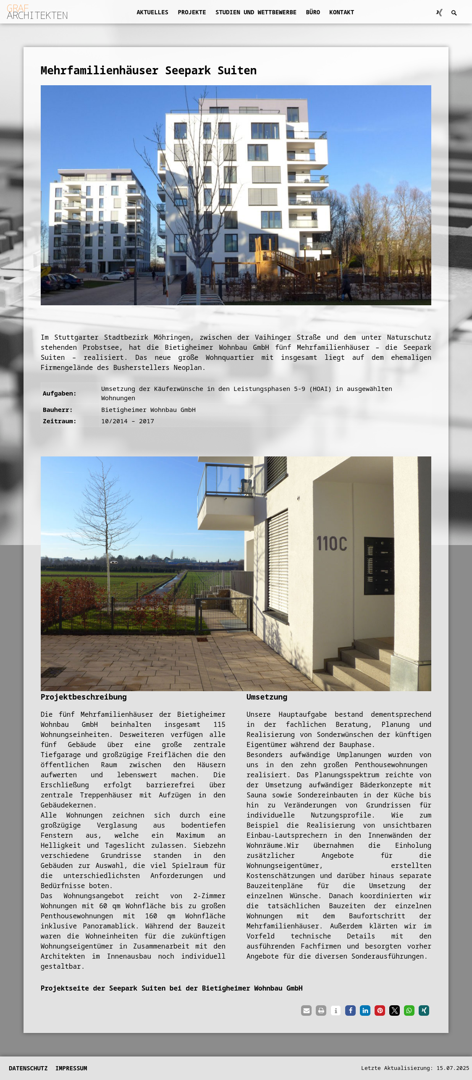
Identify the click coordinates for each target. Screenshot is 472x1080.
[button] (306, 1010)
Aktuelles (152, 12)
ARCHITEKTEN (37, 11)
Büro (313, 12)
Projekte (192, 12)
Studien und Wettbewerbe (255, 12)
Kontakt (342, 12)
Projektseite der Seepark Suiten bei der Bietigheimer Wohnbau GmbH (172, 988)
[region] (236, 573)
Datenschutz (28, 1068)
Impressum (71, 1068)
